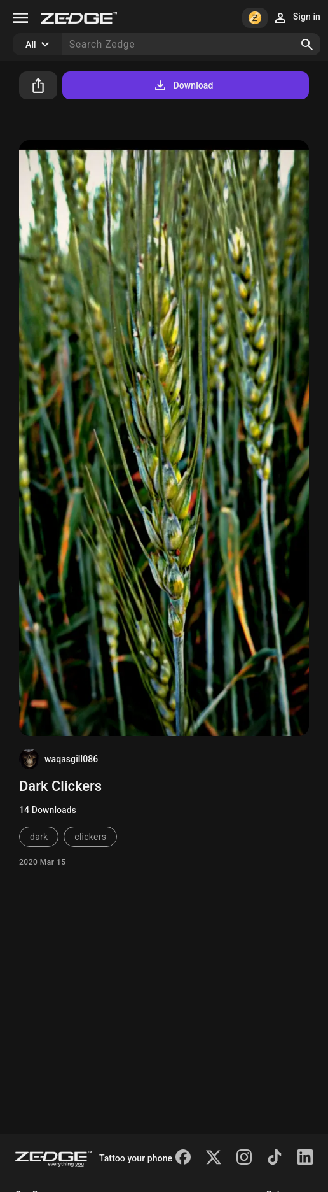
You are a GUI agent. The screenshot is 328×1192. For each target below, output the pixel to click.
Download (183, 85)
